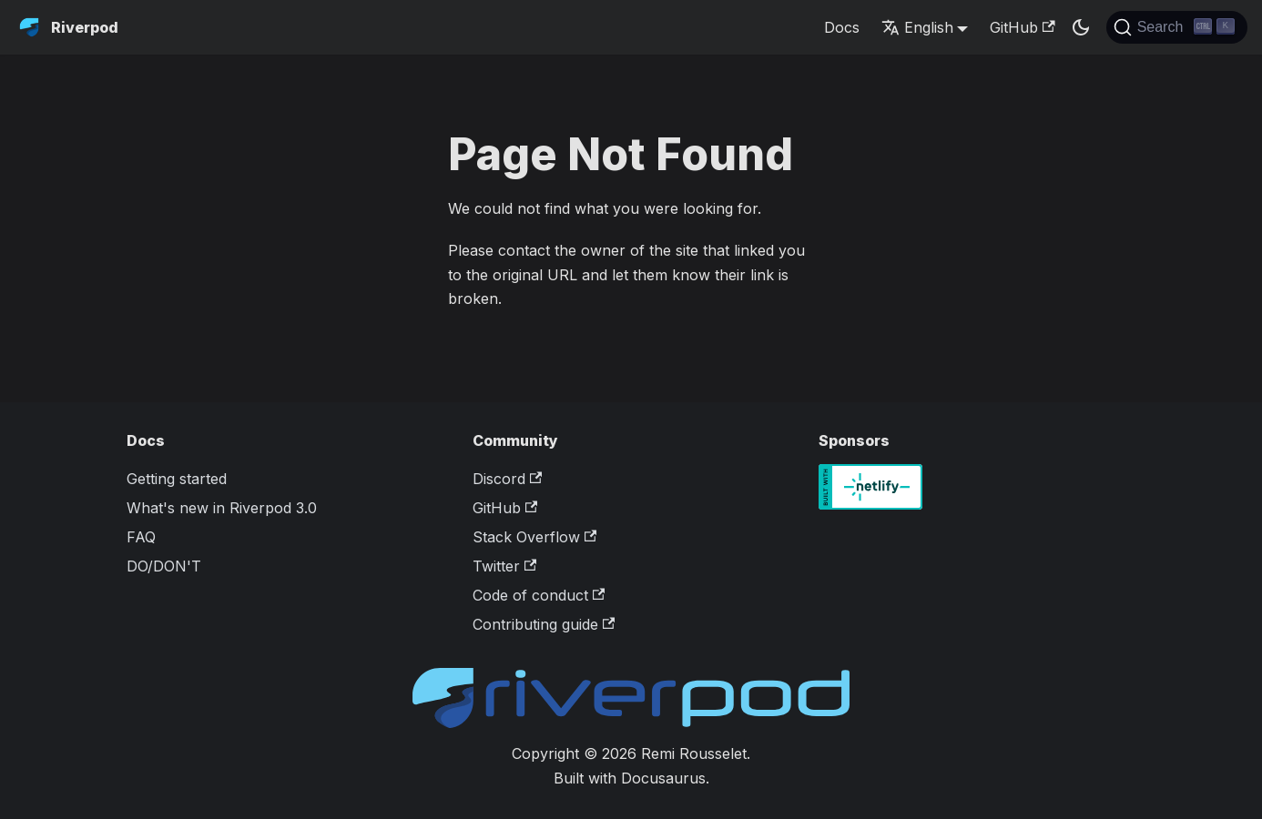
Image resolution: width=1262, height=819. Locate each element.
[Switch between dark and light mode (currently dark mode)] (1080, 27)
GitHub (1022, 27)
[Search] (1176, 27)
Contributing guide (544, 624)
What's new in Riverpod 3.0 (222, 508)
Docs (842, 27)
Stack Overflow (534, 537)
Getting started (177, 479)
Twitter (504, 566)
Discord (507, 479)
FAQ (141, 537)
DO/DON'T (164, 566)
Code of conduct (539, 595)
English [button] (917, 27)
